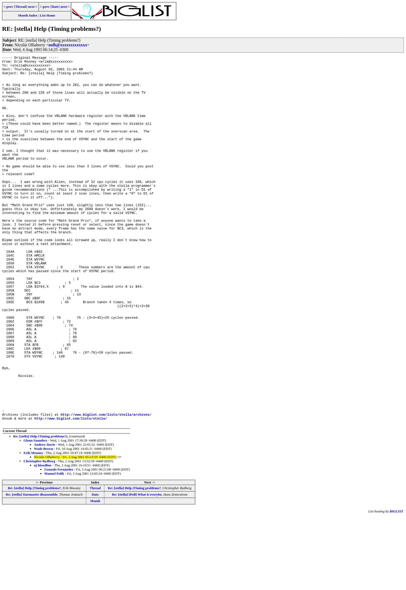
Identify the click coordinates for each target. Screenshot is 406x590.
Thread (20, 7)
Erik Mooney (33, 526)
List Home (47, 15)
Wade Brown (43, 522)
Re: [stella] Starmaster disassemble (31, 568)
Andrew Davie (44, 518)
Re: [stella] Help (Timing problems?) (40, 510)
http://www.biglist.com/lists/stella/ (70, 491)
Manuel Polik (54, 547)
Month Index (27, 15)
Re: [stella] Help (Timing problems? (34, 562)
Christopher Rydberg (39, 535)
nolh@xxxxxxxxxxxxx (67, 45)
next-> (32, 7)
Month (95, 575)
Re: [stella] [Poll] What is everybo (137, 568)
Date (55, 7)
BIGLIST (396, 585)
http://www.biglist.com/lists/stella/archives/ (106, 486)
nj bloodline (43, 539)
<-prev (8, 7)
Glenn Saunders (35, 514)
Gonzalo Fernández (58, 543)
